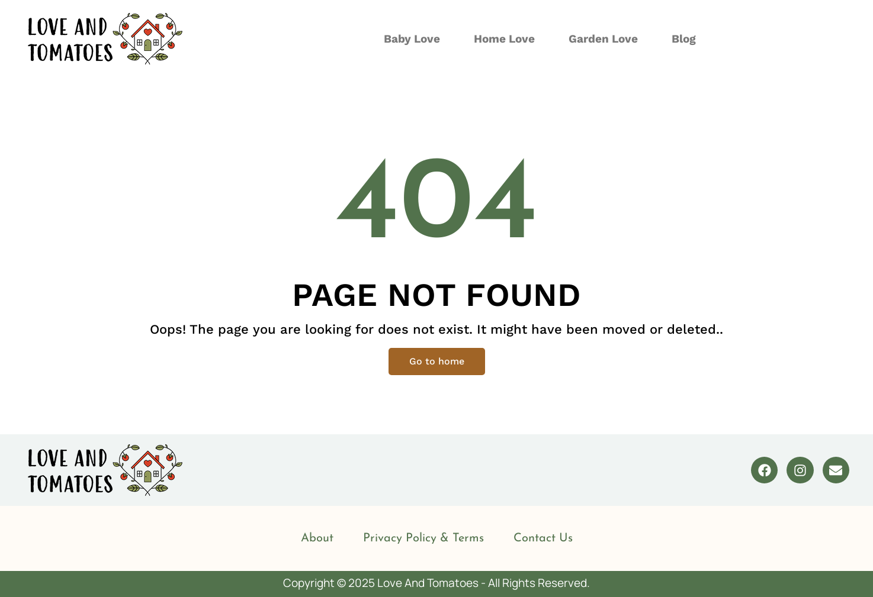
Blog (684, 39)
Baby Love (412, 39)
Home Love (504, 39)
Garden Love (603, 39)
